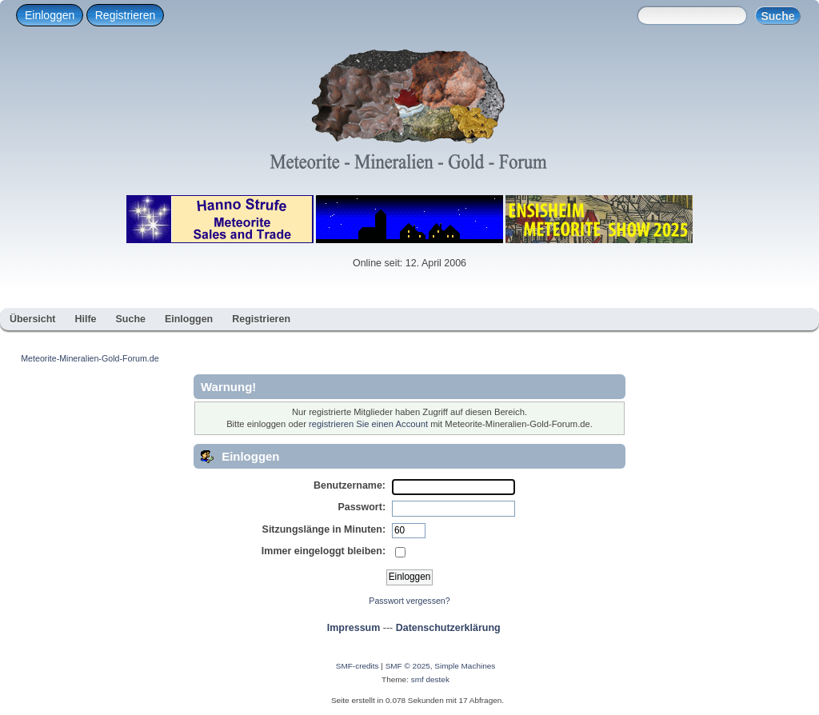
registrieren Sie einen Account (368, 424)
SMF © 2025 (408, 665)
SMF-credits (357, 665)
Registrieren (125, 15)
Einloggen (49, 15)
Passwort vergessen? (409, 600)
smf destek (430, 679)
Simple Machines (464, 665)
